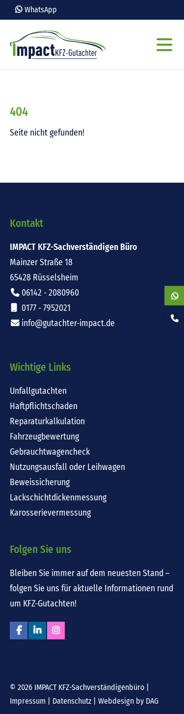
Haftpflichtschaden (44, 406)
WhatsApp (41, 9)
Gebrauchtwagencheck (50, 452)
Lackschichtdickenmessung (58, 498)
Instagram (56, 630)
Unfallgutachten (38, 391)
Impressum (28, 701)
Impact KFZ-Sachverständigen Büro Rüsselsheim (58, 44)
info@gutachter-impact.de (68, 323)
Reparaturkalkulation (47, 421)
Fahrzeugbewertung (44, 437)
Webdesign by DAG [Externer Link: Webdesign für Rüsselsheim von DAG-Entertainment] (128, 701)
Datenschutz (72, 701)
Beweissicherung (40, 482)
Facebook (18, 630)
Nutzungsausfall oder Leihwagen (67, 467)
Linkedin (37, 630)
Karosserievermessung (50, 513)
